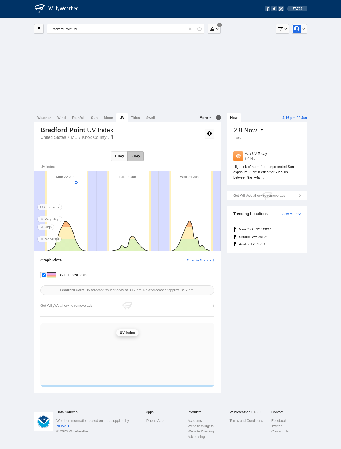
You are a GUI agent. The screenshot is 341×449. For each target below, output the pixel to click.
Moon (108, 118)
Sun (94, 118)
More (204, 118)
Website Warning (201, 431)
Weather (44, 118)
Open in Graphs (199, 260)
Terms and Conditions (246, 421)
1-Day (119, 156)
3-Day (135, 156)
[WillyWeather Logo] (59, 8)
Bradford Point (112, 137)
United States (53, 137)
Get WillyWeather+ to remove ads (259, 195)
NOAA (61, 426)
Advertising (196, 437)
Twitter (276, 426)
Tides (135, 118)
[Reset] (190, 29)
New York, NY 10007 (255, 229)
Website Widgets (200, 426)
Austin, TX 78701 (252, 244)
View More (289, 214)
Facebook (279, 421)
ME (74, 137)
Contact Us (280, 431)
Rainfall (78, 118)
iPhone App (155, 421)
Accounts (195, 421)
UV (122, 118)
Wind (61, 118)
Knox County (94, 137)
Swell (150, 118)
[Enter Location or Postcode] (125, 29)
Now (233, 118)
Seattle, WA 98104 (253, 237)
